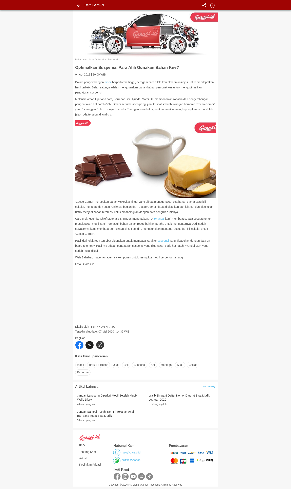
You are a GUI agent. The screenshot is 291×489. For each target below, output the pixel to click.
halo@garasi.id (131, 452)
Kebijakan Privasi (90, 464)
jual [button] (116, 364)
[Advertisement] (146, 296)
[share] (204, 5)
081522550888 (131, 460)
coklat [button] (193, 364)
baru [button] (92, 364)
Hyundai (159, 218)
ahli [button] (153, 364)
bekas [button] (104, 364)
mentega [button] (166, 364)
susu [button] (180, 364)
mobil (108, 82)
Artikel (83, 458)
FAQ (82, 445)
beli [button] (126, 364)
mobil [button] (80, 364)
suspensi (163, 240)
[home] (212, 5)
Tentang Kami (88, 451)
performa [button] (83, 372)
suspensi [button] (140, 364)
